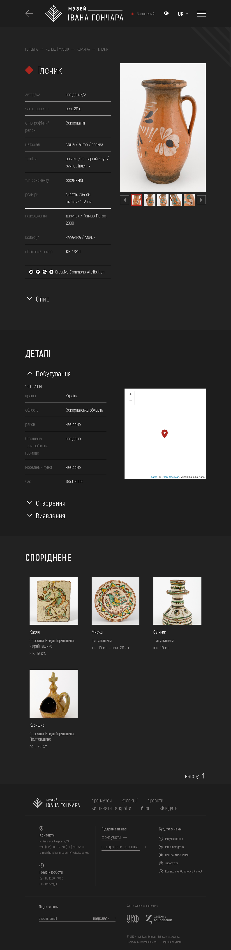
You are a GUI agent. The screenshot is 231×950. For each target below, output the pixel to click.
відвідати (168, 808)
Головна (31, 49)
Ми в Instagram (174, 847)
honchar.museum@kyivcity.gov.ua (68, 852)
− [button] (130, 401)
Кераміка (83, 49)
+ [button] (130, 394)
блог (145, 808)
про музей (101, 800)
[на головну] (56, 804)
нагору (192, 776)
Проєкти (155, 800)
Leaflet (153, 477)
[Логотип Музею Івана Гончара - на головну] (84, 13)
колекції (130, 800)
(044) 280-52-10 (75, 847)
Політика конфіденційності (142, 941)
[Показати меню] (201, 14)
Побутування (53, 373)
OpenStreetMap (170, 477)
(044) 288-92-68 (55, 847)
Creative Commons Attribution (66, 271)
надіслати (101, 918)
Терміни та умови (172, 941)
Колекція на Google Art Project (183, 871)
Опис (43, 298)
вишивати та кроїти (111, 808)
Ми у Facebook (174, 839)
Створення (51, 502)
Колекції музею (57, 49)
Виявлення (50, 515)
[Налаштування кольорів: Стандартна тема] (166, 13)
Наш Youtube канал (177, 855)
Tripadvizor (171, 863)
